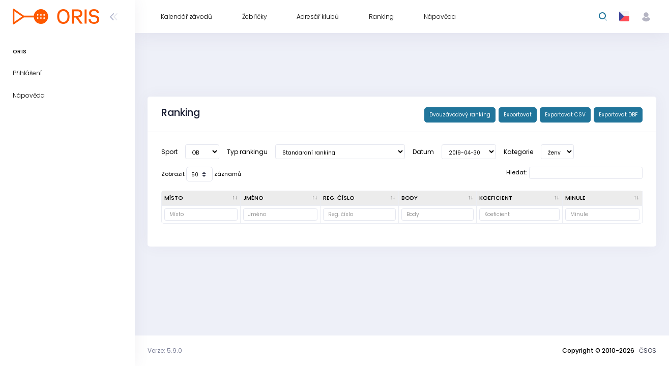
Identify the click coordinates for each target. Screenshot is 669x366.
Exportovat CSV (565, 114)
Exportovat (518, 114)
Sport (169, 151)
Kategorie (518, 151)
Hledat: (574, 173)
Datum (423, 151)
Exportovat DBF (618, 114)
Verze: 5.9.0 (165, 350)
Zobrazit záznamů (201, 174)
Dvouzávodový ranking (459, 114)
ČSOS (647, 350)
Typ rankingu (247, 151)
